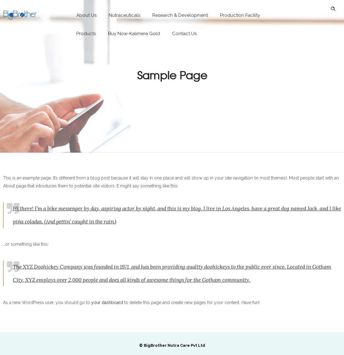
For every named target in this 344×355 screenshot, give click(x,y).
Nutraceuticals (124, 15)
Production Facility (240, 15)
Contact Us (184, 33)
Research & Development (180, 15)
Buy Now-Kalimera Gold (134, 33)
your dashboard (107, 302)
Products (86, 33)
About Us (86, 15)
